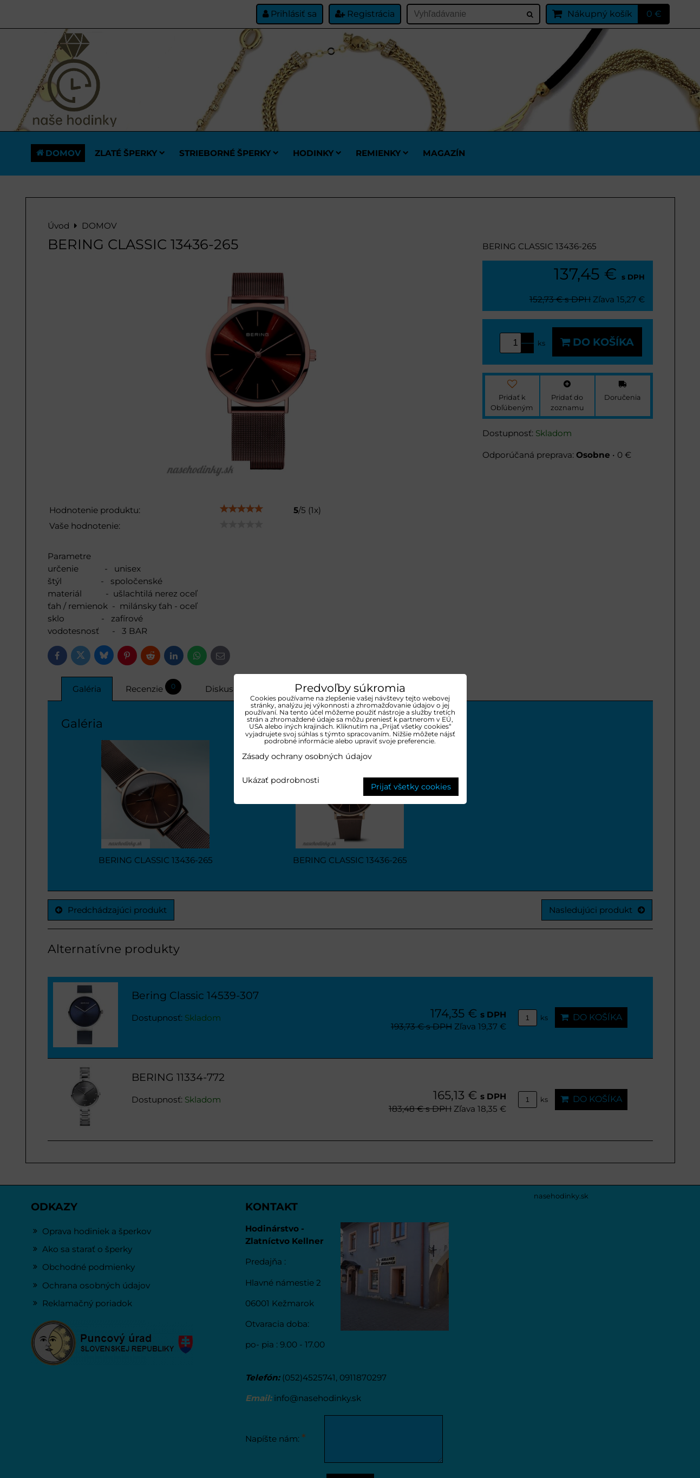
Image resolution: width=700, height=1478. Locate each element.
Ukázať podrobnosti (280, 780)
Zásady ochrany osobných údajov (307, 756)
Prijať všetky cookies (411, 787)
